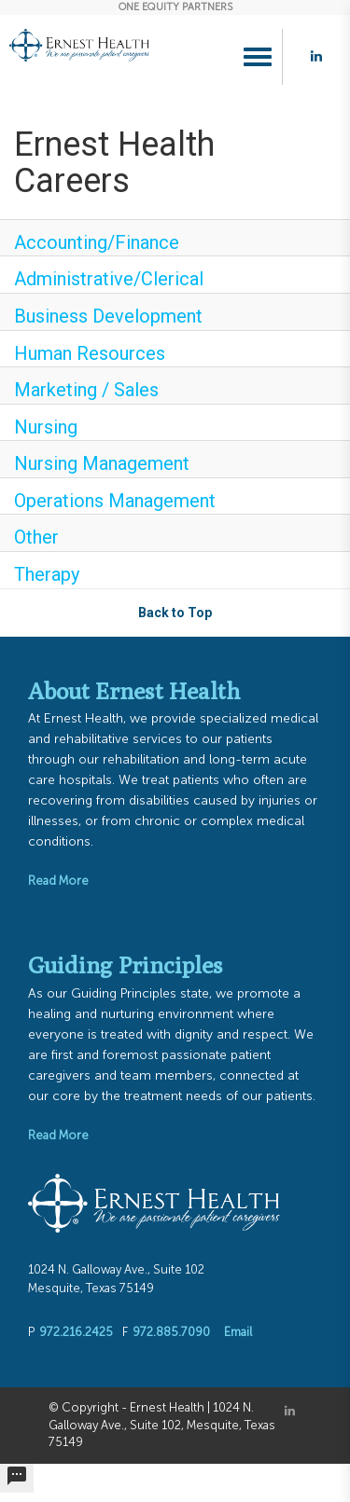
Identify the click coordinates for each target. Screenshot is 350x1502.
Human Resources (89, 353)
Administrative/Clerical (108, 279)
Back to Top (175, 612)
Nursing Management (101, 463)
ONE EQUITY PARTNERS (175, 7)
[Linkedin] (289, 1411)
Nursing (45, 427)
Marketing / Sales (86, 390)
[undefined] (17, 1478)
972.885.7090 (171, 1332)
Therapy (46, 574)
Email (238, 1332)
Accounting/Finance (96, 242)
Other (36, 537)
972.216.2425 (76, 1332)
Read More (58, 881)
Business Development (108, 316)
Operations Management (115, 500)
